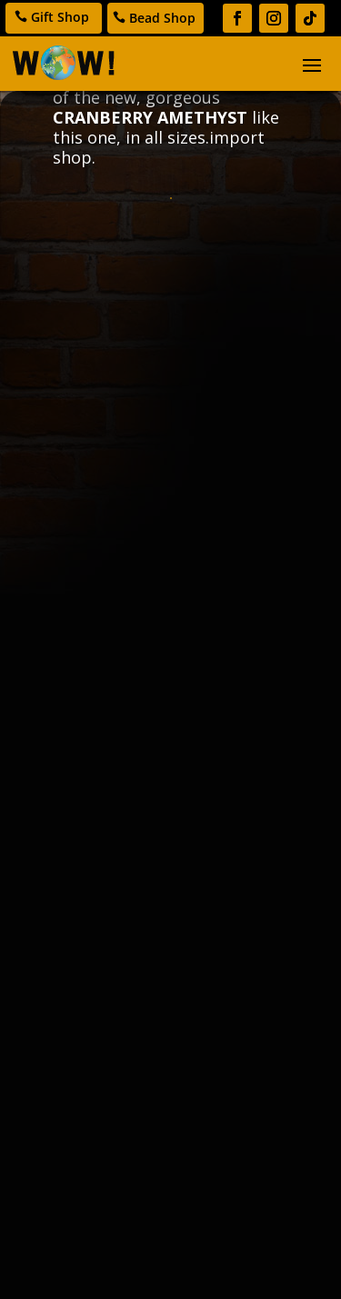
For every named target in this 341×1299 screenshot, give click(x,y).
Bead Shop (162, 17)
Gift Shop (60, 16)
